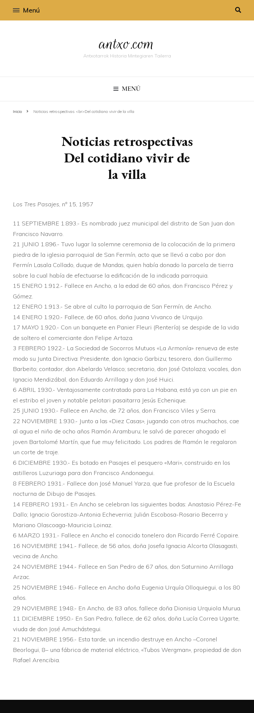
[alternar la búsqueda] (238, 10)
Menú (26, 10)
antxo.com (127, 43)
